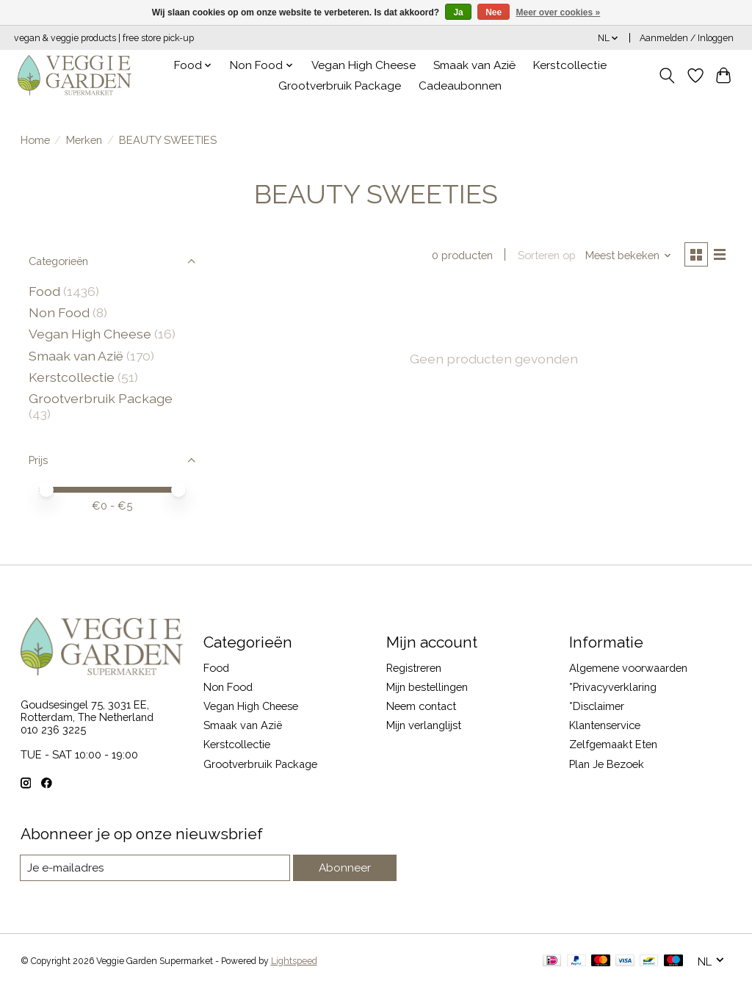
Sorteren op (544, 256)
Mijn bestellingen (427, 687)
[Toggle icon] (666, 75)
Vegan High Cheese (363, 65)
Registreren (413, 668)
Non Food (59, 312)
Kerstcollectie (570, 65)
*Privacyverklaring (613, 687)
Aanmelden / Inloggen (687, 38)
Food (44, 291)
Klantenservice (604, 725)
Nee (493, 12)
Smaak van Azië (474, 65)
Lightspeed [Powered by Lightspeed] (294, 962)
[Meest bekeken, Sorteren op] (625, 256)
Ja (458, 12)
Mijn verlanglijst (423, 725)
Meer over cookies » (558, 12)
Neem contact (421, 706)
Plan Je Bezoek (606, 764)
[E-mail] (156, 868)
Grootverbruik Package (339, 86)
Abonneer (345, 868)
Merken (84, 140)
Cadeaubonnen (460, 86)
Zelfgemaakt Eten (613, 744)
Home (35, 140)
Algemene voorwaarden (628, 668)
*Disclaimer (596, 706)
